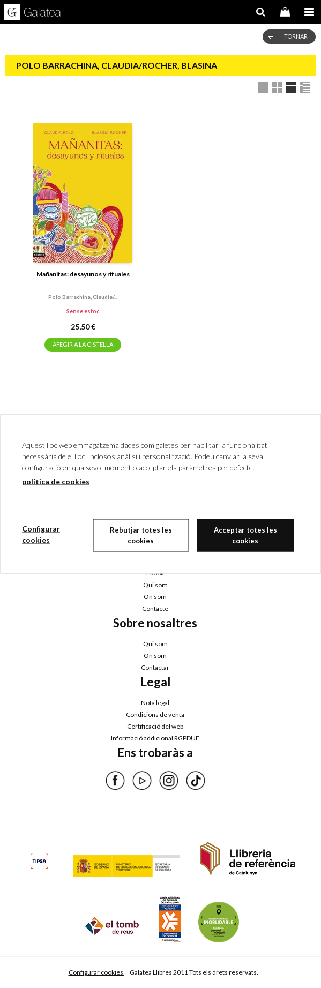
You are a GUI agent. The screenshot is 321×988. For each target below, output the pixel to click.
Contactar (155, 667)
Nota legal (155, 703)
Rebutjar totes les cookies (141, 535)
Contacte (155, 608)
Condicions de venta (155, 714)
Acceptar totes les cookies (245, 535)
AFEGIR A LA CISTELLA (83, 344)
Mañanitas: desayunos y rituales (83, 274)
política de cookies (55, 481)
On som (155, 597)
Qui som (155, 585)
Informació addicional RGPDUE (155, 738)
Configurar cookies (96, 972)
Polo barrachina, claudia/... (82, 297)
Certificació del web (155, 726)
